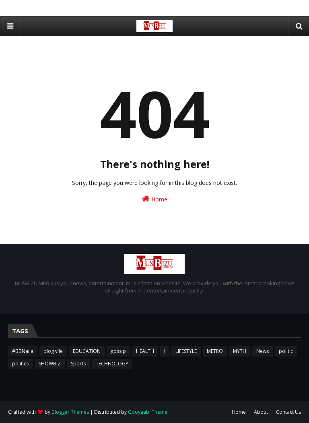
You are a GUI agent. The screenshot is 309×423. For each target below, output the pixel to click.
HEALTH (145, 351)
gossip (118, 351)
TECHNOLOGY (112, 363)
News (262, 351)
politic (286, 351)
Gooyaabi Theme (147, 411)
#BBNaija (22, 351)
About (261, 411)
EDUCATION (87, 351)
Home (154, 199)
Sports (78, 363)
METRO (215, 351)
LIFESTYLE (186, 351)
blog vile (53, 351)
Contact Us (288, 411)
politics (20, 363)
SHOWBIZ (50, 363)
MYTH (239, 351)
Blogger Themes (70, 411)
